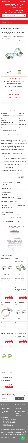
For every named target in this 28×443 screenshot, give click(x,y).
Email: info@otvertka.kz (7, 425)
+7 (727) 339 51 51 (14, 94)
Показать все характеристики (8, 130)
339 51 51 (17, 10)
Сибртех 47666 (22, 140)
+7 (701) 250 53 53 (14, 97)
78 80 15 (16, 12)
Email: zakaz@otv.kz (6, 424)
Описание (4, 134)
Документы (19, 134)
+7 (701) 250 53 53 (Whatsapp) (9, 422)
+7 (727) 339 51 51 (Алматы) (9, 419)
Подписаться (19, 398)
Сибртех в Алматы (7, 36)
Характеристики (11, 134)
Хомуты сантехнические (8, 26)
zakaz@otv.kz (14, 91)
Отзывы (4, 137)
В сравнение (22, 40)
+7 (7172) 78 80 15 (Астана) (8, 421)
